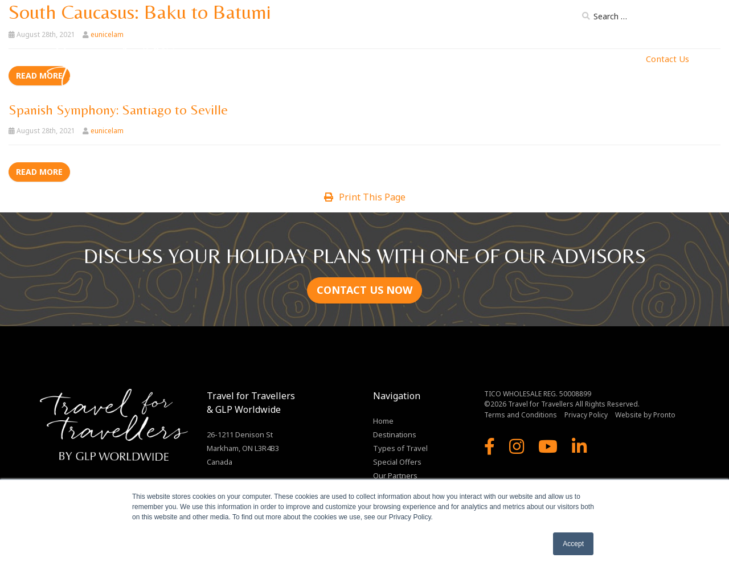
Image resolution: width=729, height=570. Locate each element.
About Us (470, 18)
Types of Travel (413, 58)
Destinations (340, 58)
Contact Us (667, 58)
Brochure (519, 18)
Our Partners (536, 58)
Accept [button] (573, 544)
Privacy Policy (586, 415)
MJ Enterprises (604, 58)
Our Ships (479, 58)
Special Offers (397, 462)
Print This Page (365, 197)
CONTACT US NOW (364, 290)
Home (291, 58)
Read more (39, 171)
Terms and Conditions (520, 415)
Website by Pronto (645, 415)
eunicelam (107, 131)
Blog (560, 18)
